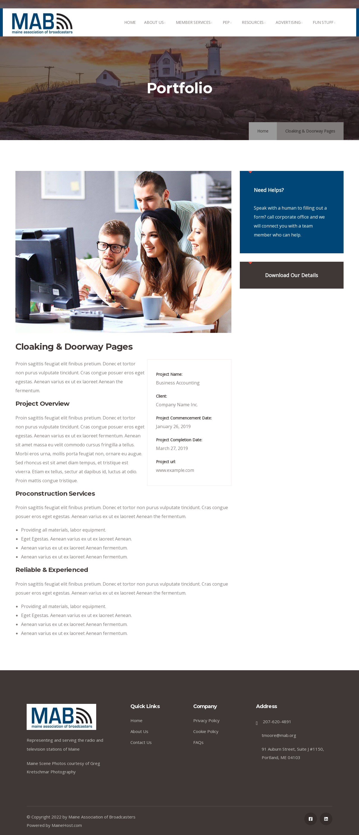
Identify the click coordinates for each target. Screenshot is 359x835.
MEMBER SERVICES (195, 28)
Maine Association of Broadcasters (101, 817)
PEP (228, 28)
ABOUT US (155, 28)
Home (262, 131)
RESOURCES (254, 28)
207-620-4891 (277, 721)
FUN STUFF (325, 28)
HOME (130, 28)
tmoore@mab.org (279, 735)
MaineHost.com (67, 825)
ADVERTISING (290, 28)
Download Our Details (291, 275)
